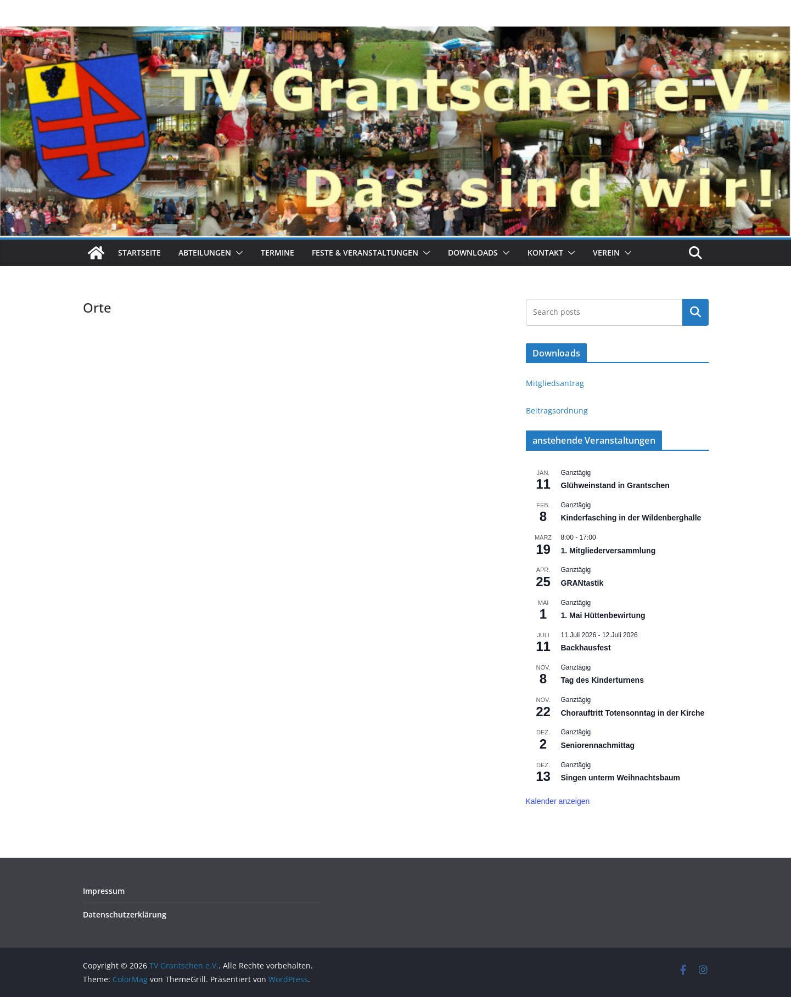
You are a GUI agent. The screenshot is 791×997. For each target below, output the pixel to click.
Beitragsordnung (557, 410)
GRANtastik (582, 583)
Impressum (104, 891)
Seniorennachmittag (598, 745)
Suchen (695, 312)
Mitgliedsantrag (555, 383)
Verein (606, 252)
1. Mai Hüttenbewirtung (603, 615)
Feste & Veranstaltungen (365, 252)
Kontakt (545, 252)
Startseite (139, 252)
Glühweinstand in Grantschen (615, 485)
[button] (237, 252)
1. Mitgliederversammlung (608, 550)
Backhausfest (586, 647)
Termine (277, 252)
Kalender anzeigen (558, 801)
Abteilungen (204, 252)
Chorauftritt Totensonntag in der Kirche (633, 713)
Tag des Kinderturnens (602, 680)
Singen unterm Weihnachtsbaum (621, 777)
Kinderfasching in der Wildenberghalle (631, 517)
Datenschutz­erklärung (124, 914)
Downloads (473, 252)
